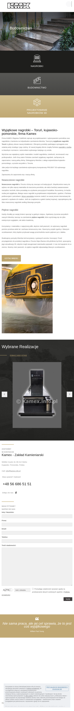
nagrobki (37, 66)
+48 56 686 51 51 (17, 484)
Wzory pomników (28, 196)
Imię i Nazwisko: (8, 512)
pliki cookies (29, 696)
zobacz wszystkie (18, 355)
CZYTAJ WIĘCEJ (11, 258)
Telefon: (5, 537)
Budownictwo (37, 87)
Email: (4, 529)
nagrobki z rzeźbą (65, 147)
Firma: (4, 520)
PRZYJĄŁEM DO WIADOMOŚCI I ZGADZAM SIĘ (57, 688)
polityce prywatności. (33, 688)
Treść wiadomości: (9, 545)
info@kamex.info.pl (13, 471)
